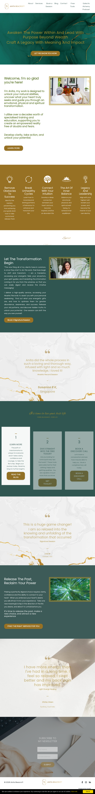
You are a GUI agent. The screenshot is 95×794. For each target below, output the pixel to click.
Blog (56, 3)
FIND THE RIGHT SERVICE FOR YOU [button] (23, 626)
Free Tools (72, 4)
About (30, 3)
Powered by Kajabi (85, 788)
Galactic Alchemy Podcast (86, 6)
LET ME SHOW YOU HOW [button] (45, 53)
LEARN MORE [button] (13, 148)
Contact (63, 3)
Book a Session (49, 4)
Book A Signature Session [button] (18, 320)
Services (39, 3)
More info (74, 791)
